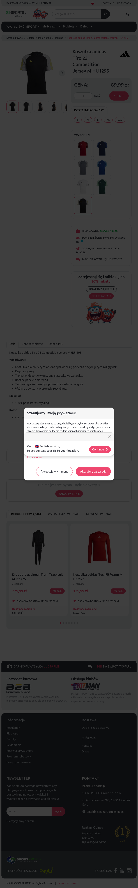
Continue (100, 449)
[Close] (109, 437)
